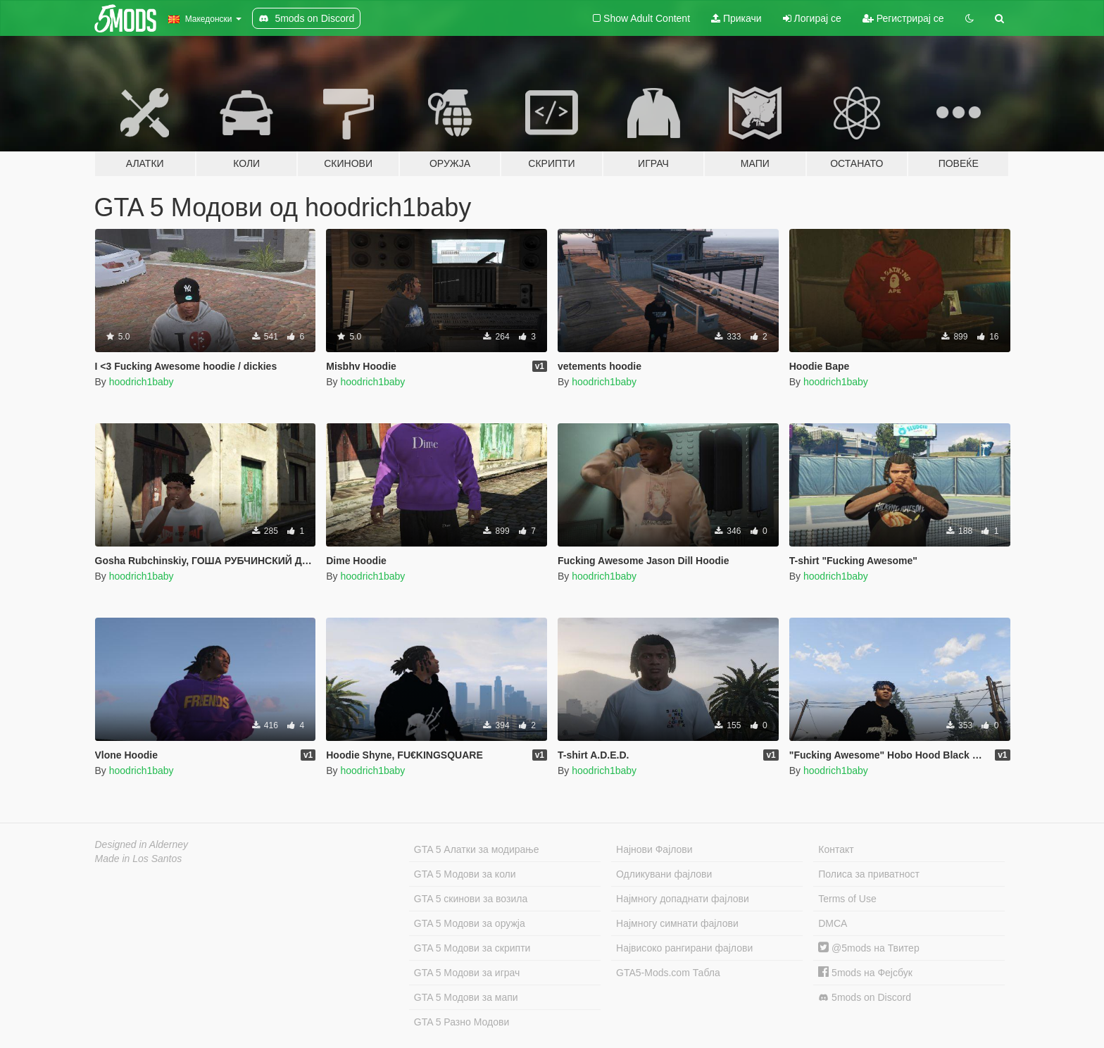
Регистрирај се (903, 18)
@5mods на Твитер (868, 948)
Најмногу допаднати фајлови (682, 898)
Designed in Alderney (142, 844)
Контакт (835, 849)
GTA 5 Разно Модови (461, 1022)
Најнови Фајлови (654, 849)
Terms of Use (847, 898)
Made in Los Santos (138, 858)
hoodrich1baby (141, 381)
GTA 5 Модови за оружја (469, 923)
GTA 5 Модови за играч (467, 972)
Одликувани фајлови (664, 874)
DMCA (832, 923)
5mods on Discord (864, 998)
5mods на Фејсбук (865, 972)
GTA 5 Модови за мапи (466, 997)
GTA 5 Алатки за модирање (476, 849)
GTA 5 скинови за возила (470, 898)
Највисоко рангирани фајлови (684, 948)
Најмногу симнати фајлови (677, 923)
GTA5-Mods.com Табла (668, 972)
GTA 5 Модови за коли (465, 874)
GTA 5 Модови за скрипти (472, 948)
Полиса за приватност (869, 874)
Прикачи (736, 18)
